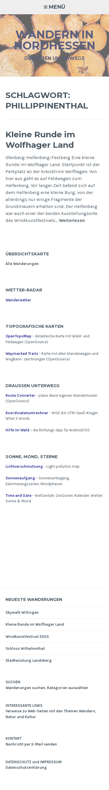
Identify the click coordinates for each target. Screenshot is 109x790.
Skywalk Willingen (22, 612)
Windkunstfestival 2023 (27, 636)
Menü (57, 7)
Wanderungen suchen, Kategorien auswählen (47, 688)
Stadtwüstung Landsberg (29, 660)
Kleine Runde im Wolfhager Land (40, 139)
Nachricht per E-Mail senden (31, 744)
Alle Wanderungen (22, 263)
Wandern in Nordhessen (54, 40)
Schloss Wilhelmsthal (25, 648)
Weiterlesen (72, 221)
